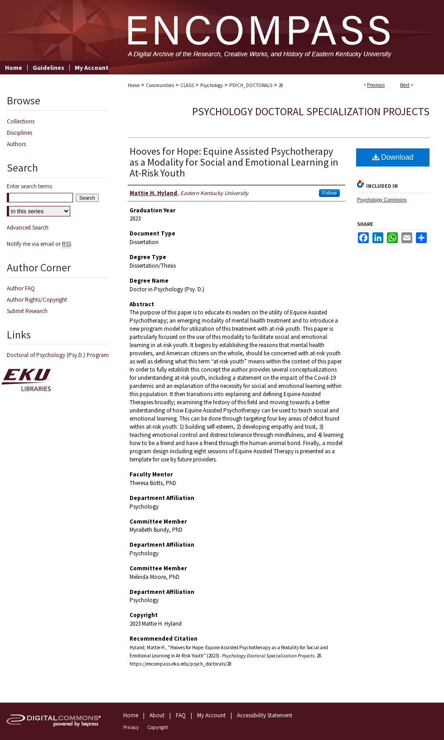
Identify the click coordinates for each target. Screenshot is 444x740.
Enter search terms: (30, 186)
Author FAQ (21, 288)
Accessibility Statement (264, 715)
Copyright (157, 727)
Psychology (211, 85)
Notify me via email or (39, 244)
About (157, 715)
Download (393, 157)
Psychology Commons (381, 199)
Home (134, 85)
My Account (211, 715)
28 (281, 85)
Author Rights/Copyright (37, 300)
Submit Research (27, 311)
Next (405, 85)
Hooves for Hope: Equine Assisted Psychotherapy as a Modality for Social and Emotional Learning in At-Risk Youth (234, 162)
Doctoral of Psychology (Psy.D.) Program (58, 355)
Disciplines (19, 133)
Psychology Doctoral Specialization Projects (311, 111)
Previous (376, 85)
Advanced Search (27, 227)
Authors (16, 144)
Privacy (131, 727)
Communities (160, 85)
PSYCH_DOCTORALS (250, 85)
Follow (329, 193)
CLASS (187, 85)
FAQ (181, 715)
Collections (20, 121)
